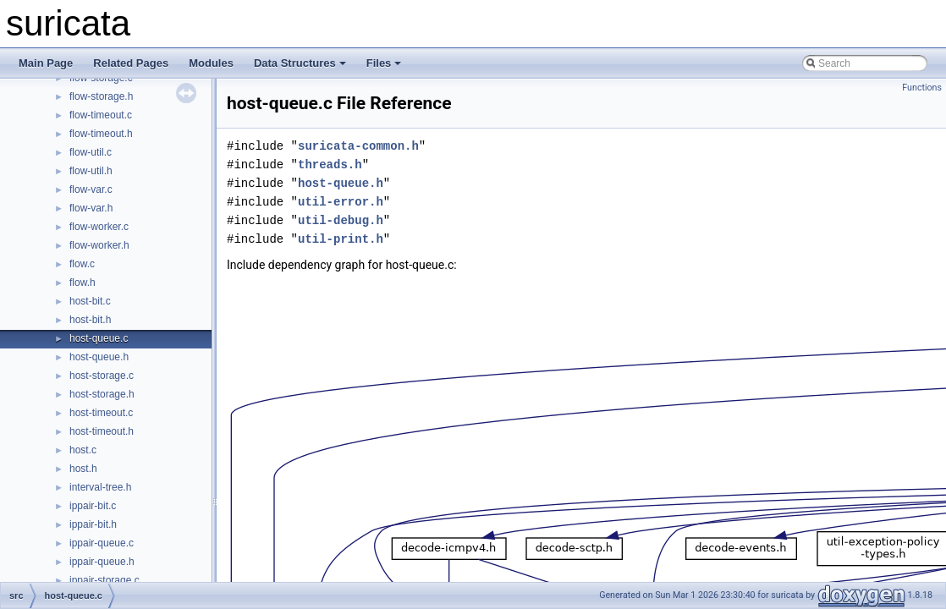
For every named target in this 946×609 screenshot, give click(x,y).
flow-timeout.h (101, 134)
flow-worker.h (99, 245)
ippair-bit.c (92, 506)
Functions (922, 87)
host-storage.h (102, 394)
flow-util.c (90, 152)
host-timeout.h (101, 431)
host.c (82, 450)
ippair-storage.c (104, 580)
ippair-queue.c (101, 543)
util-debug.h (340, 220)
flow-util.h (91, 171)
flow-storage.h (101, 96)
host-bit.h (90, 320)
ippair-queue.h (102, 562)
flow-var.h (91, 208)
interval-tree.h (100, 487)
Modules (211, 63)
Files (384, 63)
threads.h (330, 164)
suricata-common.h (358, 146)
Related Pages (130, 63)
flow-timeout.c (100, 115)
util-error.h (340, 202)
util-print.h (340, 239)
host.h (83, 469)
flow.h (82, 282)
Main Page (46, 63)
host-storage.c (101, 375)
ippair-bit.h (93, 524)
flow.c (82, 264)
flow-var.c (91, 189)
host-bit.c (90, 301)
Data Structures (300, 63)
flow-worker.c (99, 227)
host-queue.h (99, 357)
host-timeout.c (101, 413)
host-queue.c (98, 338)
